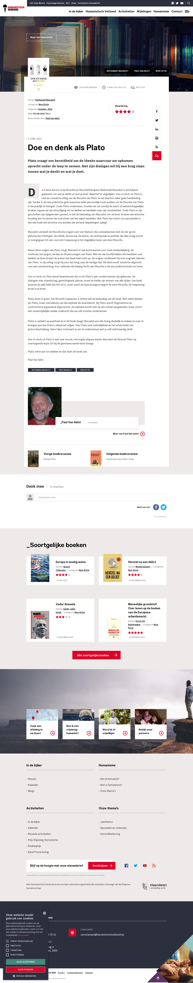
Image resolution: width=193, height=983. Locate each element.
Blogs (30, 791)
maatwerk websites (58, 978)
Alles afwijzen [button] (25, 969)
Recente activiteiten (38, 834)
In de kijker (76, 11)
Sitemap (89, 973)
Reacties (140, 87)
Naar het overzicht (41, 37)
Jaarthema (106, 822)
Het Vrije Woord (37, 3)
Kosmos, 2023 (45, 109)
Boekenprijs (33, 846)
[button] (25, 975)
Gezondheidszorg (109, 834)
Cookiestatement (75, 973)
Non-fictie (44, 104)
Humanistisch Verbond (101, 11)
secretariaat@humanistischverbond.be (102, 935)
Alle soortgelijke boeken (93, 655)
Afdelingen (144, 11)
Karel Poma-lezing (37, 852)
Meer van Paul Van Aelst (126, 434)
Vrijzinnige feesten (55, 3)
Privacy (61, 973)
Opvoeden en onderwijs (113, 828)
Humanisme (161, 11)
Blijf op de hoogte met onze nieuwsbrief (71, 866)
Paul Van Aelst (53, 118)
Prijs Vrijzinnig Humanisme (42, 840)
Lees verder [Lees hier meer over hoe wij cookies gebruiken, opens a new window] (24, 935)
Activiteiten (126, 11)
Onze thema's (107, 791)
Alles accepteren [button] (26, 962)
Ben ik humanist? (109, 779)
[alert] (25, 944)
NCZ (68, 3)
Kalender (32, 785)
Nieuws (31, 779)
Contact (176, 11)
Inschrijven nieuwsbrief (89, 3)
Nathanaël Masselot (45, 100)
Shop (73, 3)
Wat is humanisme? (110, 785)
